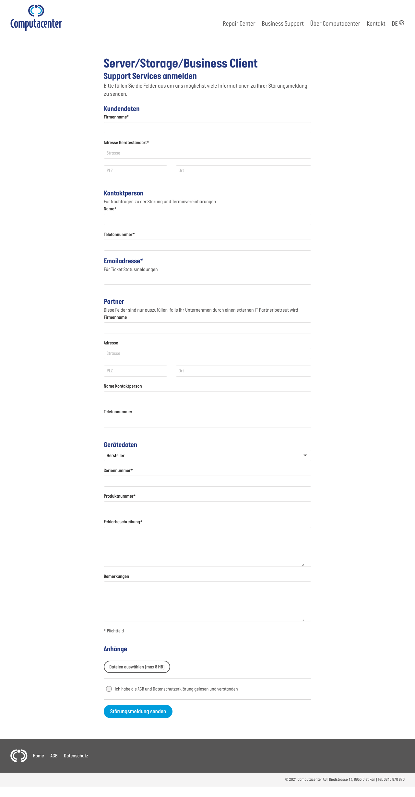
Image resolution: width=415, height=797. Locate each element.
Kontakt (376, 24)
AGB (54, 756)
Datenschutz (76, 756)
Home (38, 756)
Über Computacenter (335, 24)
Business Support (283, 24)
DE (398, 24)
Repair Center (239, 24)
